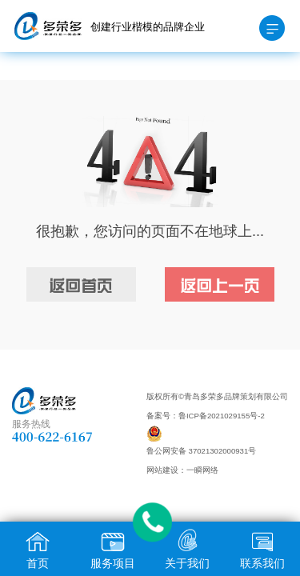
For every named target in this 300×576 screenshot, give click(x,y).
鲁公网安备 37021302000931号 (201, 450)
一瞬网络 (202, 470)
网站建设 (162, 470)
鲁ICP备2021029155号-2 (221, 415)
